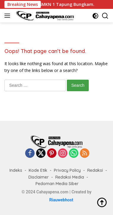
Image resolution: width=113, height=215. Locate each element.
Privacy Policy (67, 170)
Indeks (15, 170)
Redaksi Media (69, 177)
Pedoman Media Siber (57, 183)
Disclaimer (38, 177)
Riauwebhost (61, 200)
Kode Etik (38, 170)
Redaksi (95, 170)
